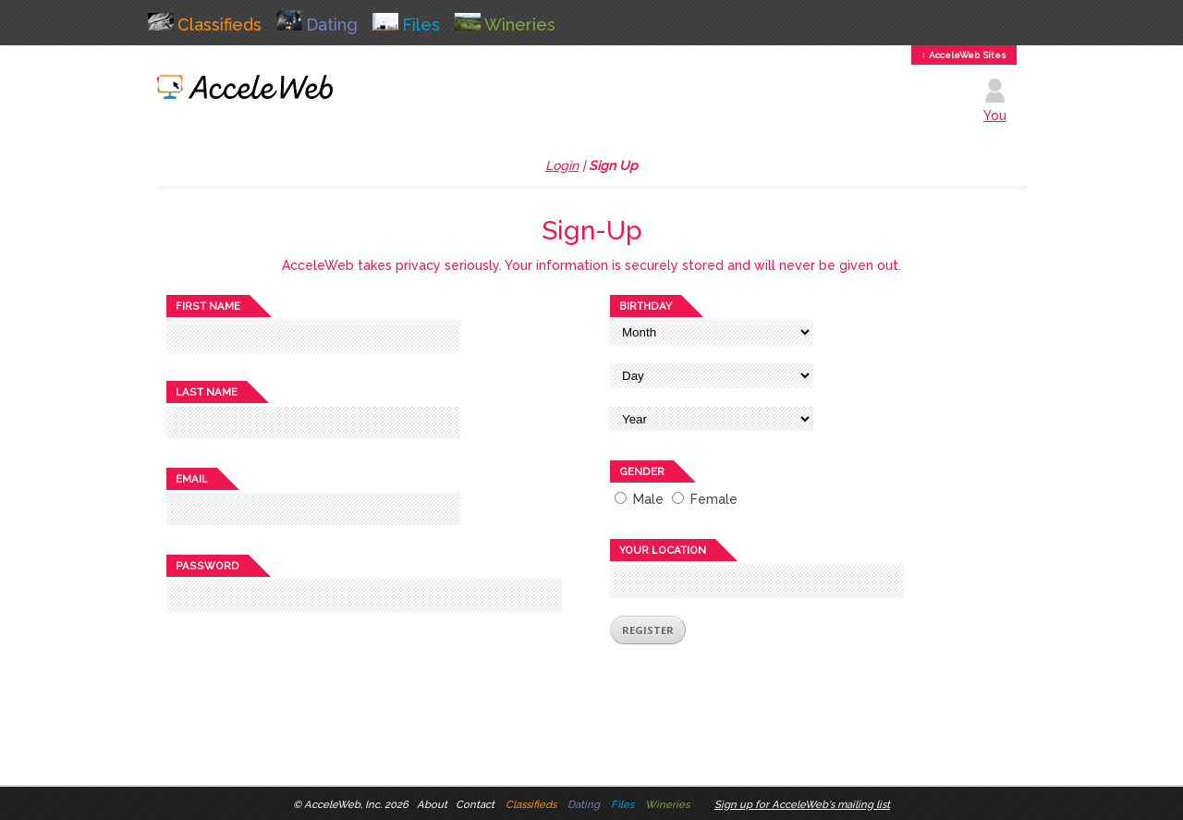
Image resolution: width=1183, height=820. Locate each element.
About (432, 804)
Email (192, 478)
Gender (642, 471)
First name (208, 306)
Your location (662, 550)
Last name (207, 392)
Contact (475, 804)
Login (562, 165)
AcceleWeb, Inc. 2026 (356, 804)
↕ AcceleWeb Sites (963, 55)
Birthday (645, 306)
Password (207, 565)
